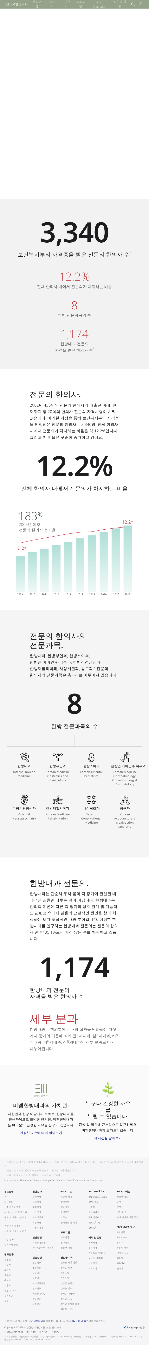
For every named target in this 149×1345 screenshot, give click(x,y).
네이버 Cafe (122, 1253)
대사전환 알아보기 (108, 1138)
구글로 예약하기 (96, 1258)
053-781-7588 (79, 1320)
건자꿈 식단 (66, 1267)
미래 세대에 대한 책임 (127, 1217)
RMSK (92, 1227)
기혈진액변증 (38, 1293)
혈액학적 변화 (11, 1244)
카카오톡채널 (36, 1320)
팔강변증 (36, 1262)
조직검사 (36, 1207)
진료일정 (92, 1263)
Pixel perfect (49, 1180)
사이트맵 (55, 1331)
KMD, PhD (93, 1202)
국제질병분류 (38, 1242)
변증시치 (65, 1207)
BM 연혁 (121, 1232)
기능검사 (36, 1222)
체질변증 (36, 1304)
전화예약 (92, 1247)
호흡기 (7, 1285)
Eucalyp (61, 1180)
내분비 (7, 1275)
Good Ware (72, 1180)
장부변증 (36, 1298)
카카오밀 (65, 1278)
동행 (119, 1202)
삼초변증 (36, 1288)
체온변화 (8, 1202)
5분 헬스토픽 (67, 1309)
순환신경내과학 (95, 1217)
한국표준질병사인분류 (43, 1247)
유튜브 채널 (122, 1247)
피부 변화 (9, 1239)
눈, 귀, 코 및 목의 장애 (15, 1212)
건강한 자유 (122, 1196)
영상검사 (36, 1212)
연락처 (120, 1268)
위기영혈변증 (38, 1283)
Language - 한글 (136, 1327)
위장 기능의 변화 (12, 1225)
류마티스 (8, 1280)
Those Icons (26, 1180)
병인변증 (36, 1267)
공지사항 (92, 1242)
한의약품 (65, 1212)
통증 (6, 1196)
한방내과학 (93, 1212)
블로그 (120, 1242)
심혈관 (7, 1259)
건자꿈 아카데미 (68, 1293)
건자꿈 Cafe (66, 1298)
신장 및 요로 (10, 1290)
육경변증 (36, 1278)
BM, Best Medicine (97, 1196)
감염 (6, 1301)
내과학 (91, 1207)
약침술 (64, 1217)
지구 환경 (121, 1212)
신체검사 (36, 1196)
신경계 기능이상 (12, 1207)
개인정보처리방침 (13, 1331)
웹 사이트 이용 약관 (36, 1331)
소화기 (7, 1269)
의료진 (120, 1258)
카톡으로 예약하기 (97, 1253)
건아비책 (65, 1242)
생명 (119, 1207)
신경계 (7, 1264)
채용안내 (121, 1263)
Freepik (37, 1180)
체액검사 (36, 1202)
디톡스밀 (65, 1273)
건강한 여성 (66, 1247)
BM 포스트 (122, 1237)
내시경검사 (37, 1217)
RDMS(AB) (95, 1222)
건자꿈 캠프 (66, 1288)
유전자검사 (37, 1227)
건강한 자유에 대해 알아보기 (41, 1132)
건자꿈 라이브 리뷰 (70, 1304)
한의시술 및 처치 (69, 1222)
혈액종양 (8, 1295)
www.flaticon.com (93, 1180)
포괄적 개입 (66, 1196)
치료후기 (92, 1268)
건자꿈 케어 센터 (69, 1262)
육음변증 (36, 1273)
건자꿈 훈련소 (67, 1283)
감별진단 (65, 1202)
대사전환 (65, 1237)
